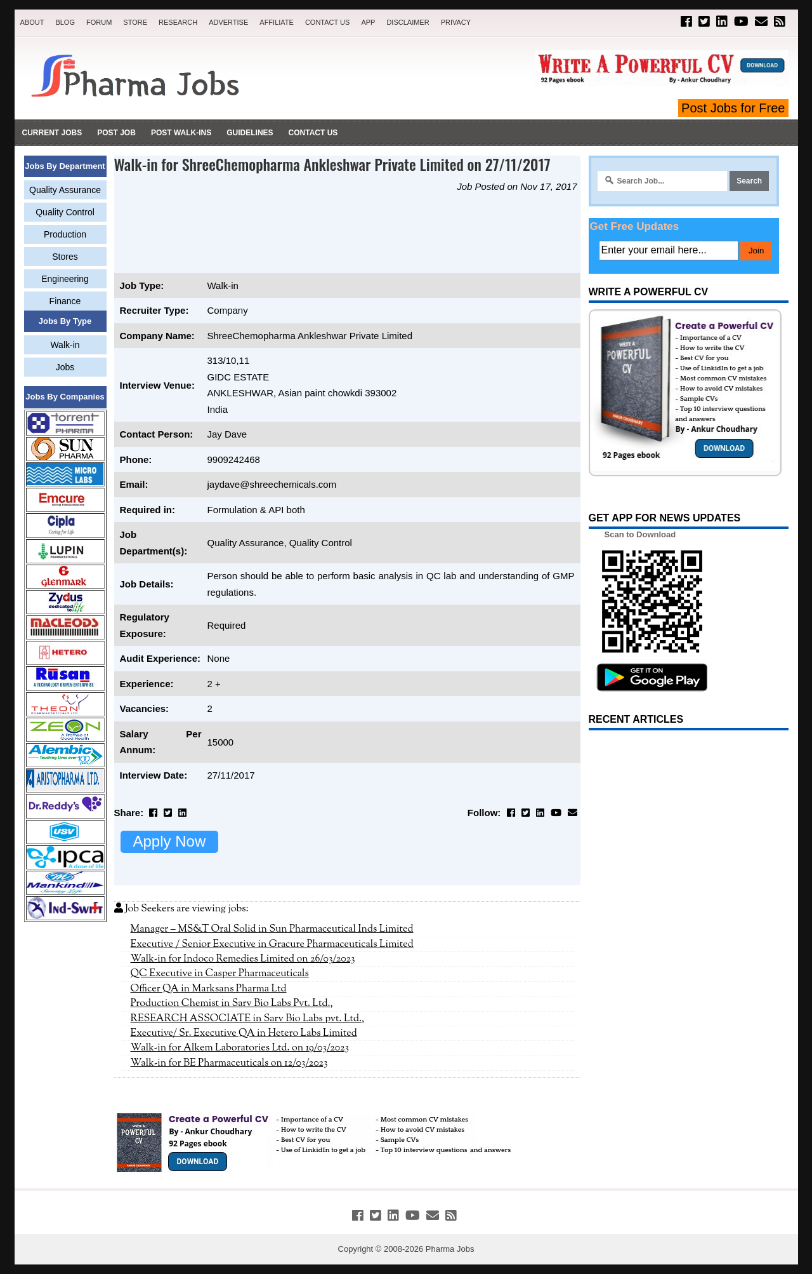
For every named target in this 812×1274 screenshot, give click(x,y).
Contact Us (327, 22)
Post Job (116, 132)
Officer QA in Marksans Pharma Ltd (209, 989)
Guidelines (249, 132)
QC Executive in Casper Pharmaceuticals (220, 974)
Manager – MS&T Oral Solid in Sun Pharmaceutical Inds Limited (272, 929)
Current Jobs (52, 132)
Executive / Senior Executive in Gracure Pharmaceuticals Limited (272, 944)
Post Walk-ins (181, 132)
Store (135, 22)
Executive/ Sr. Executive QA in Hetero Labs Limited (244, 1033)
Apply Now (169, 841)
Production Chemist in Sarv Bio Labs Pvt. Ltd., (232, 1003)
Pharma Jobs (450, 1249)
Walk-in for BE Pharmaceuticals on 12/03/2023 (229, 1063)
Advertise (228, 22)
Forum (99, 22)
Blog (65, 22)
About (32, 22)
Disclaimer (407, 22)
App (368, 22)
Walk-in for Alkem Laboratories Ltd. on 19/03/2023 (240, 1048)
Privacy (456, 22)
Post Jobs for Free (733, 108)
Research (178, 22)
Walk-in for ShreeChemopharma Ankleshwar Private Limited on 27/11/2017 (332, 164)
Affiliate (276, 22)
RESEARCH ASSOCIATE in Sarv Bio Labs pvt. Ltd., (248, 1019)
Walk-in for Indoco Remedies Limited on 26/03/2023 (243, 959)
